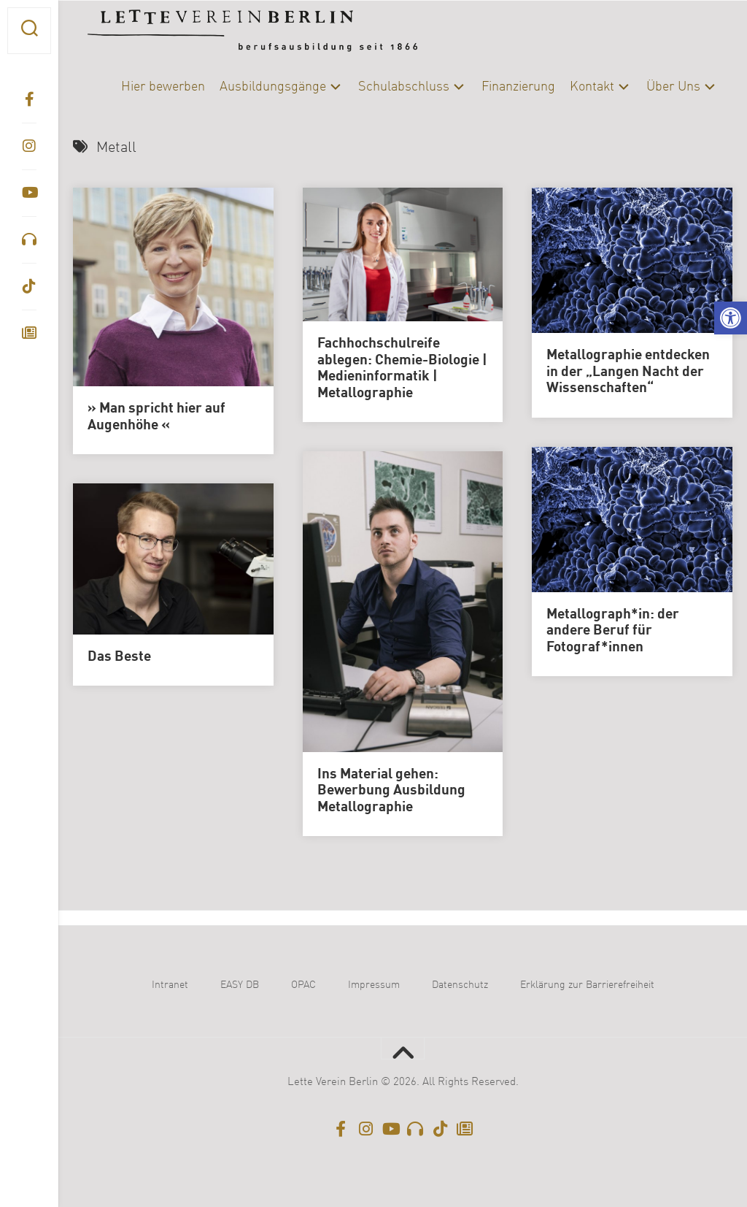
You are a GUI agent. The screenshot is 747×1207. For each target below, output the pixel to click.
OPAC (303, 985)
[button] (730, 318)
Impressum (374, 985)
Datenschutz (460, 985)
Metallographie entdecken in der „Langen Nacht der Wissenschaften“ (628, 372)
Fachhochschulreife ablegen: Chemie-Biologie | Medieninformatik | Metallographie (402, 368)
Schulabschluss (403, 86)
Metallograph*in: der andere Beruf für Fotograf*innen (612, 631)
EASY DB (239, 985)
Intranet (170, 985)
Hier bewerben (163, 86)
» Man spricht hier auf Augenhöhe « (156, 417)
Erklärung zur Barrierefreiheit (587, 985)
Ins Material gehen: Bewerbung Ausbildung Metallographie (391, 791)
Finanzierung (518, 86)
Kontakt (592, 86)
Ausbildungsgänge (273, 86)
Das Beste (119, 657)
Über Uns (673, 86)
